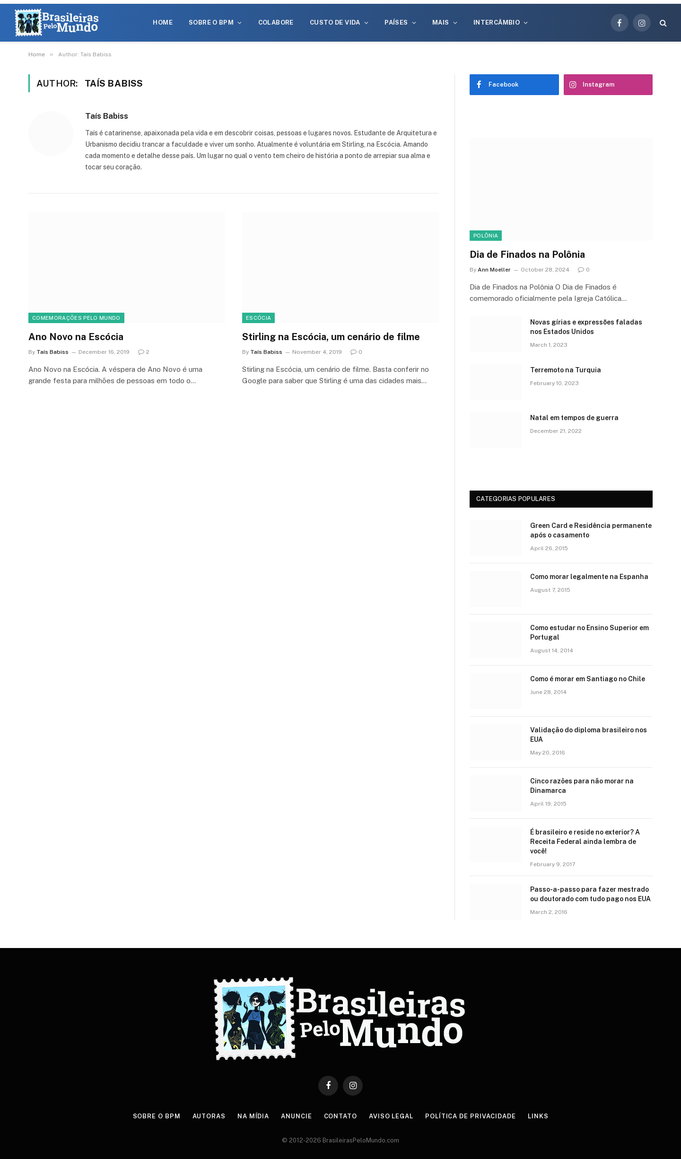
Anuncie (296, 1116)
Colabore (276, 22)
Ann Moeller (494, 269)
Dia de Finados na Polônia (527, 254)
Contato (340, 1116)
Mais (440, 22)
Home (163, 22)
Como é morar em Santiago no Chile (587, 679)
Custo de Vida (335, 22)
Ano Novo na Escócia (75, 336)
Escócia (258, 318)
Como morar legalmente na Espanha (589, 576)
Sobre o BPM (211, 22)
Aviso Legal (391, 1116)
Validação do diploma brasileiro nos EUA (588, 734)
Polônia (485, 235)
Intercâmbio (496, 22)
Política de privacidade (470, 1116)
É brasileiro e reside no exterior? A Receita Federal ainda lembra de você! (585, 841)
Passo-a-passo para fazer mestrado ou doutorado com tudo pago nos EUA (590, 894)
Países (396, 22)
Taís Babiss (106, 116)
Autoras (209, 1116)
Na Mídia (253, 1116)
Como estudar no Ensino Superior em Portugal (589, 632)
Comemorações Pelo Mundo (76, 318)
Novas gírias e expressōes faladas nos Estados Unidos (586, 326)
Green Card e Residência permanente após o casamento (591, 530)
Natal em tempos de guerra (574, 417)
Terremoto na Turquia (565, 370)
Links (538, 1116)
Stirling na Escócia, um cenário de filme (331, 336)
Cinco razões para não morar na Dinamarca (582, 785)
